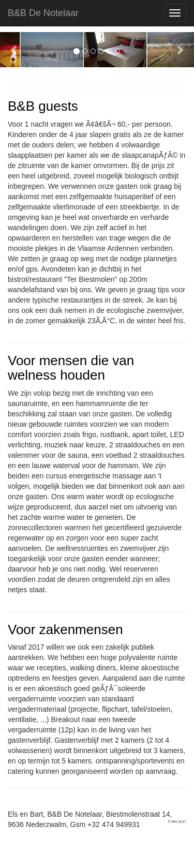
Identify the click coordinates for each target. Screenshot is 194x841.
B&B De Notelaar (43, 13)
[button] (14, 49)
